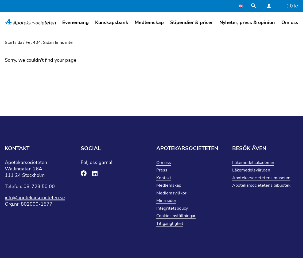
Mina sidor (166, 201)
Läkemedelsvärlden (251, 170)
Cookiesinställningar (176, 216)
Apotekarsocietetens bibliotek (261, 185)
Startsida (13, 42)
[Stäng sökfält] (254, 6)
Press (161, 170)
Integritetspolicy (172, 208)
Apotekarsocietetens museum (261, 178)
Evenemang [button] (75, 22)
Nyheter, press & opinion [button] (247, 22)
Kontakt (163, 178)
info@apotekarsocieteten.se (35, 197)
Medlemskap (168, 185)
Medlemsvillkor (171, 193)
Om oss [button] (289, 22)
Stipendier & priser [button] (191, 22)
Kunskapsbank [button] (111, 22)
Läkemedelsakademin (253, 163)
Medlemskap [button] (149, 22)
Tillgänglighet (169, 223)
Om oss (163, 163)
